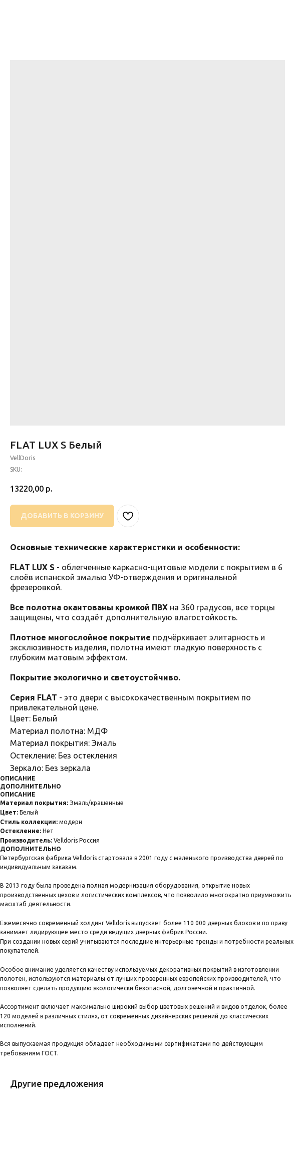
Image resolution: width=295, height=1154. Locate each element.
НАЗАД (28, 14)
